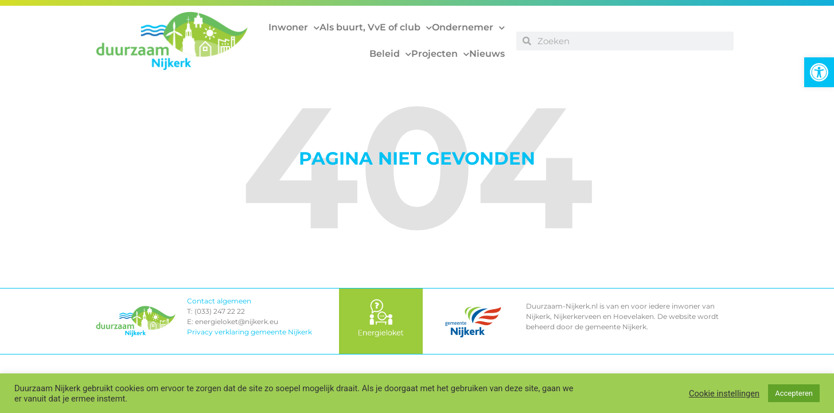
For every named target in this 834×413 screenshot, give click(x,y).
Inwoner (293, 28)
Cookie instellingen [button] (724, 393)
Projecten (440, 54)
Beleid (390, 54)
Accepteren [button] (794, 393)
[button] (819, 72)
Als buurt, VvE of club (375, 28)
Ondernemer (468, 28)
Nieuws (487, 53)
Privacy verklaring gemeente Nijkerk (249, 332)
